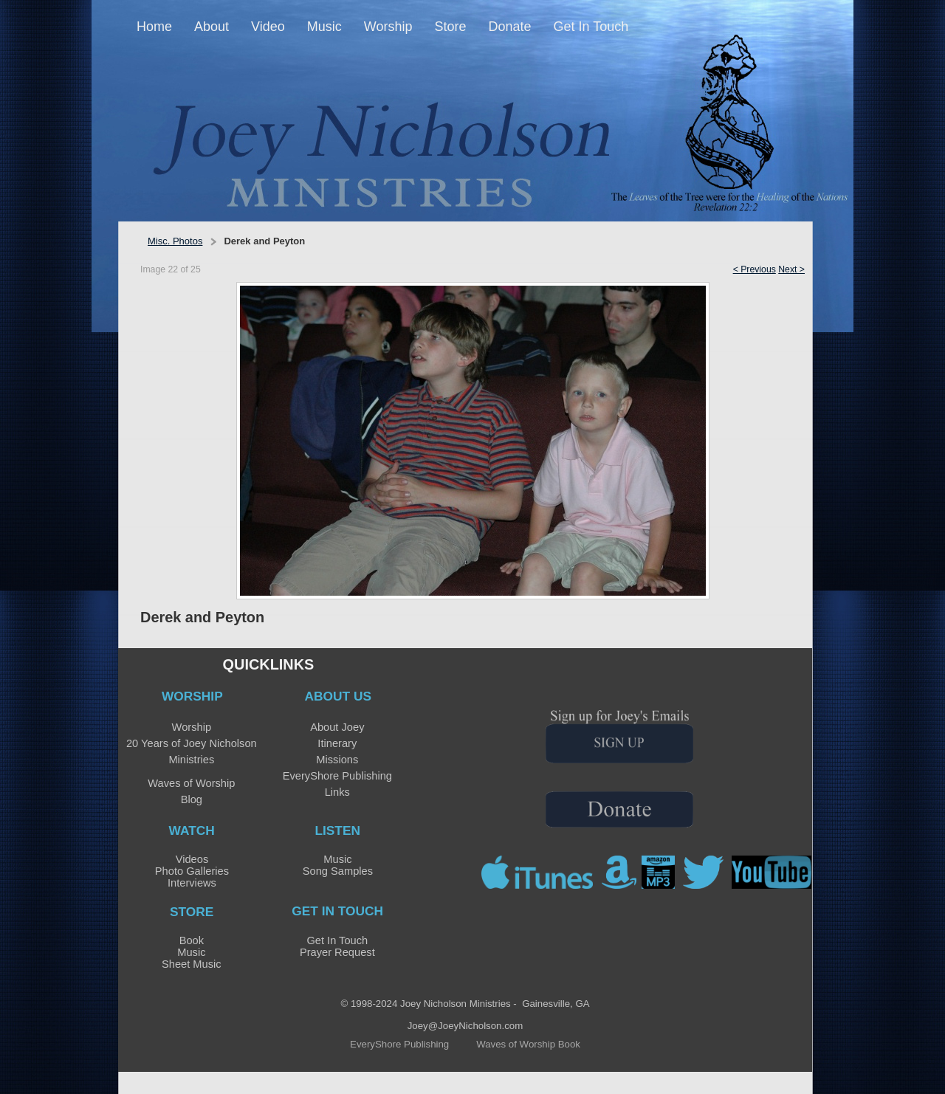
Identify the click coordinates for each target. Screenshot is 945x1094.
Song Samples (338, 871)
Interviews (192, 883)
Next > (791, 269)
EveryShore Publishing (337, 776)
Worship (192, 727)
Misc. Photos (175, 241)
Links (337, 792)
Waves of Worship (191, 783)
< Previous (754, 269)
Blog (191, 799)
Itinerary (337, 743)
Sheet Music (191, 964)
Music (337, 859)
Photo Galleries (192, 871)
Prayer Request (337, 952)
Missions (337, 760)
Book (191, 940)
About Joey (337, 727)
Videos (192, 859)
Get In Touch (337, 940)
